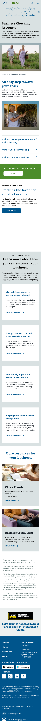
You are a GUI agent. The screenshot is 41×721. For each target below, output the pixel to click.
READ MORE (11, 211)
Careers (5, 642)
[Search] (32, 3)
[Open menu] (37, 3)
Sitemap (5, 656)
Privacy (5, 647)
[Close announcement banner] (39, 12)
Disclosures (7, 652)
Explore (13, 173)
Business (5, 74)
